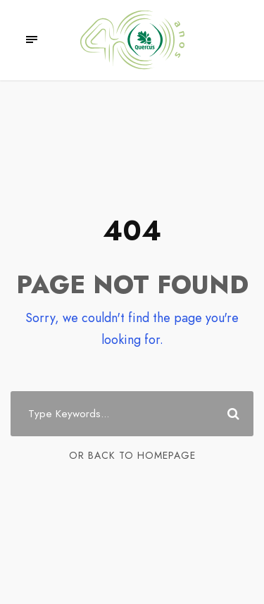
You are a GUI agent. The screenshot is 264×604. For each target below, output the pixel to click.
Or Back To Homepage (132, 455)
